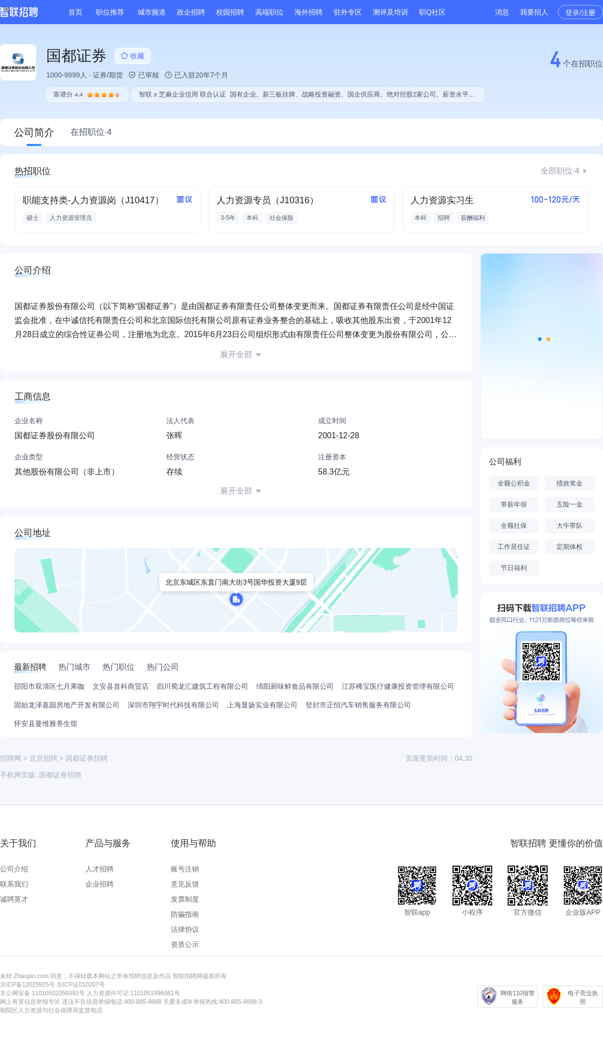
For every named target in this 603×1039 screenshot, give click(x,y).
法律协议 (185, 929)
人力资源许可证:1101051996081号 (133, 993)
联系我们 (14, 884)
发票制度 (185, 899)
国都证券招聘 (60, 775)
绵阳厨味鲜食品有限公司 (295, 686)
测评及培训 (390, 12)
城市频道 (152, 12)
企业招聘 (99, 884)
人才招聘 (99, 869)
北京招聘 (43, 758)
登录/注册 (580, 13)
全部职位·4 (560, 171)
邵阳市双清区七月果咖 (49, 686)
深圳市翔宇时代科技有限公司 (173, 705)
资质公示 (185, 944)
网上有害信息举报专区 (30, 1001)
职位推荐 (110, 12)
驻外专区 (348, 12)
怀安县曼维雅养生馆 (45, 724)
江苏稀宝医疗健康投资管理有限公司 (398, 686)
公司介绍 (14, 869)
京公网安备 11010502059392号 (42, 993)
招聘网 (10, 758)
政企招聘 (191, 12)
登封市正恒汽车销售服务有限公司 (358, 705)
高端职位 (269, 12)
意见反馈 (185, 884)
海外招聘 (308, 12)
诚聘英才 (14, 899)
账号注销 (185, 869)
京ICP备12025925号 (27, 984)
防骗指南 (185, 914)
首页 (75, 12)
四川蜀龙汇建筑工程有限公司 (202, 686)
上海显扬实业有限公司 (262, 705)
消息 (502, 12)
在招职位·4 (91, 132)
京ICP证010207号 (81, 984)
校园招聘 (230, 12)
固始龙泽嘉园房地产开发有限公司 (67, 705)
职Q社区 (432, 12)
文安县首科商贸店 (120, 686)
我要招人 (534, 12)
